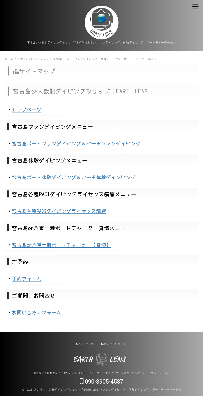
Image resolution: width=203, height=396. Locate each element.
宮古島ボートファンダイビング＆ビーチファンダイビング (76, 143)
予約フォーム (26, 278)
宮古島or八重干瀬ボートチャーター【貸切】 (61, 244)
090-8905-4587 (101, 381)
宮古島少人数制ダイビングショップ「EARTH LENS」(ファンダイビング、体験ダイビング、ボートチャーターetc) (101, 373)
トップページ (26, 109)
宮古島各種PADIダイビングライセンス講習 (59, 210)
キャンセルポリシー (114, 344)
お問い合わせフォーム (36, 312)
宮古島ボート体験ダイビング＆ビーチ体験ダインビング (74, 177)
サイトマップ (84, 344)
